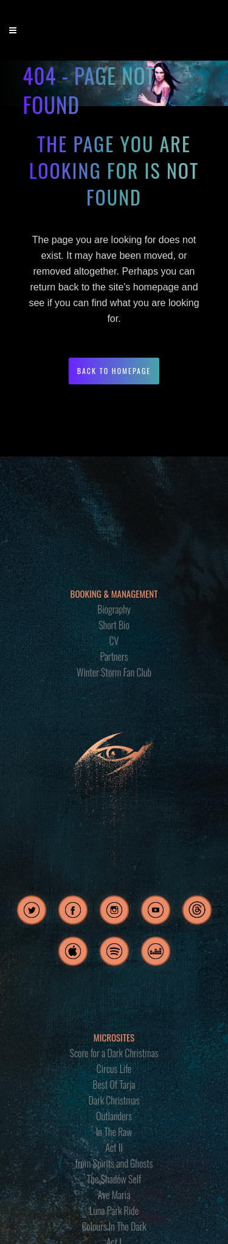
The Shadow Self (114, 1179)
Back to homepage (114, 371)
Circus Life (114, 1069)
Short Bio (114, 625)
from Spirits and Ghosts (114, 1163)
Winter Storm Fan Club (114, 672)
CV (114, 641)
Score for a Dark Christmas (114, 1053)
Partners (114, 656)
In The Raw (114, 1132)
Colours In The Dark (113, 1226)
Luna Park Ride (114, 1210)
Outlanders (114, 1116)
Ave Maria (114, 1195)
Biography (114, 609)
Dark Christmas (113, 1100)
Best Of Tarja (114, 1084)
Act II (114, 1147)
